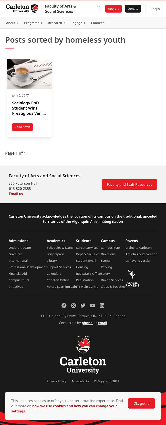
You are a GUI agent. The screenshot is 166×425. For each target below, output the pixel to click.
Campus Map (110, 248)
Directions (108, 254)
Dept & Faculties (88, 254)
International (18, 261)
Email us (16, 193)
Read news (24, 128)
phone (87, 322)
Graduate (15, 254)
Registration (85, 280)
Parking (106, 267)
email (102, 322)
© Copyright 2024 (106, 381)
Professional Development (28, 267)
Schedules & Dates (60, 248)
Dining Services (112, 280)
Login (154, 8)
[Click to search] (98, 9)
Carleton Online (58, 280)
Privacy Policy (56, 381)
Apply (111, 8)
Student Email (86, 261)
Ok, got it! (141, 403)
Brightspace (55, 254)
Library (52, 261)
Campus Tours (19, 280)
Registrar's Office (88, 273)
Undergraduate (20, 248)
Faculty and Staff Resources (129, 184)
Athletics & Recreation (141, 254)
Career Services (87, 248)
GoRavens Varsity (138, 261)
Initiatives (16, 286)
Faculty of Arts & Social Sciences (61, 8)
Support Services (59, 267)
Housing (82, 267)
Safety (105, 273)
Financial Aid (18, 273)
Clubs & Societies (113, 286)
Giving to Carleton (139, 248)
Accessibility (80, 381)
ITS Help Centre (87, 286)
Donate (132, 8)
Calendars (54, 273)
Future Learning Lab (61, 286)
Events (105, 261)
